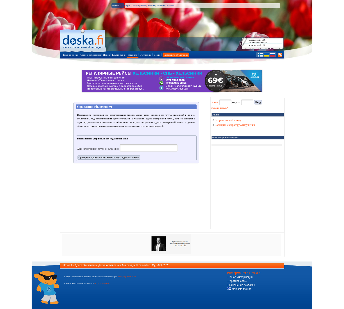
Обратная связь (237, 281)
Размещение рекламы (241, 285)
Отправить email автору (227, 120)
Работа (170, 5)
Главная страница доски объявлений (83, 40)
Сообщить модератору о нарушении (234, 124)
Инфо (136, 5)
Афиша (151, 5)
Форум (127, 5)
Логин (214, 102)
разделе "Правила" (102, 283)
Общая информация (240, 277)
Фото (143, 5)
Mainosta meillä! (239, 289)
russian (116, 5)
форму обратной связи (126, 277)
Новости (161, 5)
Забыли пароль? (219, 107)
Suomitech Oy (147, 265)
